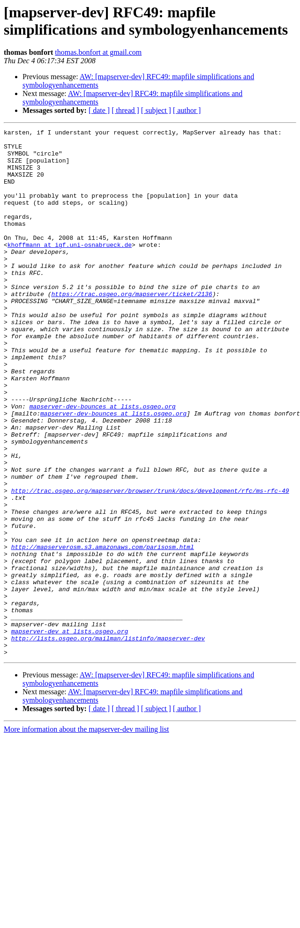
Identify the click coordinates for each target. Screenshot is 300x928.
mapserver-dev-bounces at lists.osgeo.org (103, 462)
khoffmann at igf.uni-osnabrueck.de (70, 268)
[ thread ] (125, 110)
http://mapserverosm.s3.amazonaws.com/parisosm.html (102, 631)
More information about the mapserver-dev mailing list (86, 835)
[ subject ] (156, 110)
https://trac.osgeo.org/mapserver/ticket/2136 (131, 327)
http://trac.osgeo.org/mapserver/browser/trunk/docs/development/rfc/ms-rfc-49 (150, 563)
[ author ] (187, 110)
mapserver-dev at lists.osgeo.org (69, 732)
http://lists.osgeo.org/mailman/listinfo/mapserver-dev (108, 740)
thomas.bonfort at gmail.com (98, 52)
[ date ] (99, 110)
